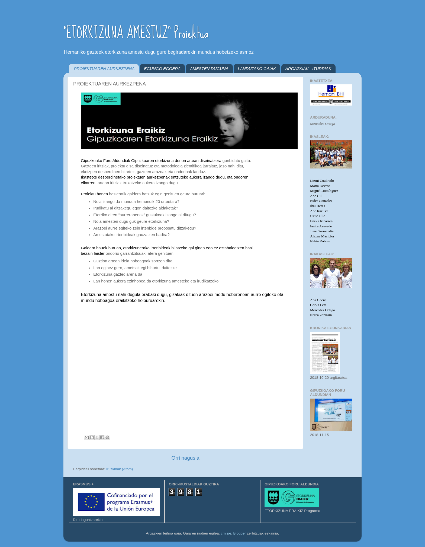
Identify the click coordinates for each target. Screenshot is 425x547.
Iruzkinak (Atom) (119, 469)
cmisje (226, 533)
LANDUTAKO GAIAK (257, 68)
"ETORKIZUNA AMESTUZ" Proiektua (135, 33)
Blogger (239, 533)
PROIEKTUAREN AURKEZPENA (104, 68)
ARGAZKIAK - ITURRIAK (308, 68)
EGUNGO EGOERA (162, 68)
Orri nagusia (185, 458)
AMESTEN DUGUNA (209, 68)
